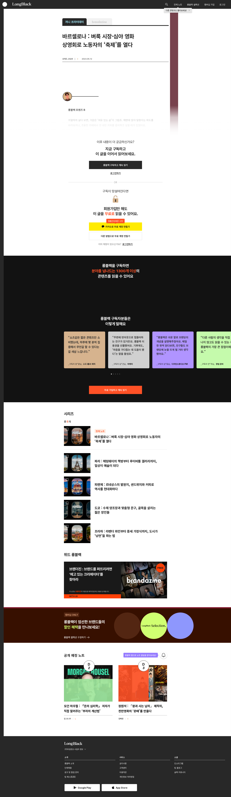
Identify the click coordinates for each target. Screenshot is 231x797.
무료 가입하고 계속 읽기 (115, 390)
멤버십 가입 (209, 4)
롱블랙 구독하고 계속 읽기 (115, 165)
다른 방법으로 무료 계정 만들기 (115, 236)
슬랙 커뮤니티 (179, 772)
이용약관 (123, 772)
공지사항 (123, 763)
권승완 (70, 58)
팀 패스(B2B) (70, 776)
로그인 (222, 4)
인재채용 (68, 767)
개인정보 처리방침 (126, 776)
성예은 (64, 58)
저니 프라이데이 (74, 22)
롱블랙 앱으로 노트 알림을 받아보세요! (140, 655)
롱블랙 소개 (69, 763)
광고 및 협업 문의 (72, 772)
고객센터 (123, 767)
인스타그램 (178, 763)
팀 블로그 (178, 767)
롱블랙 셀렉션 (193, 4)
